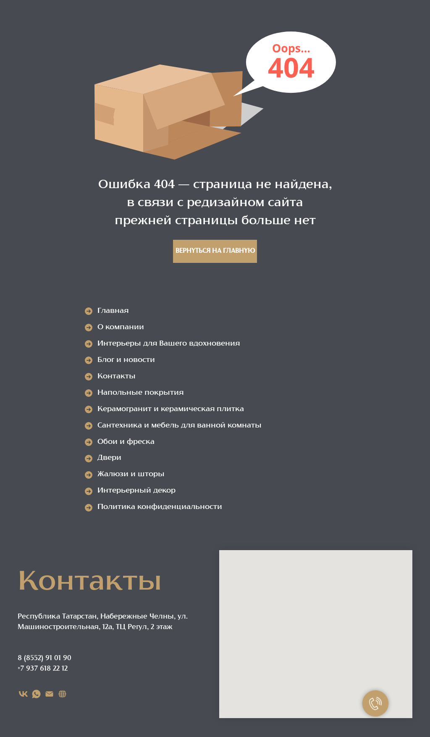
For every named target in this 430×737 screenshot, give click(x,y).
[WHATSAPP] (36, 694)
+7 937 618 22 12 (43, 669)
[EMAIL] (49, 694)
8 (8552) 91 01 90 (44, 658)
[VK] (23, 694)
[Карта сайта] (62, 694)
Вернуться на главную (215, 251)
